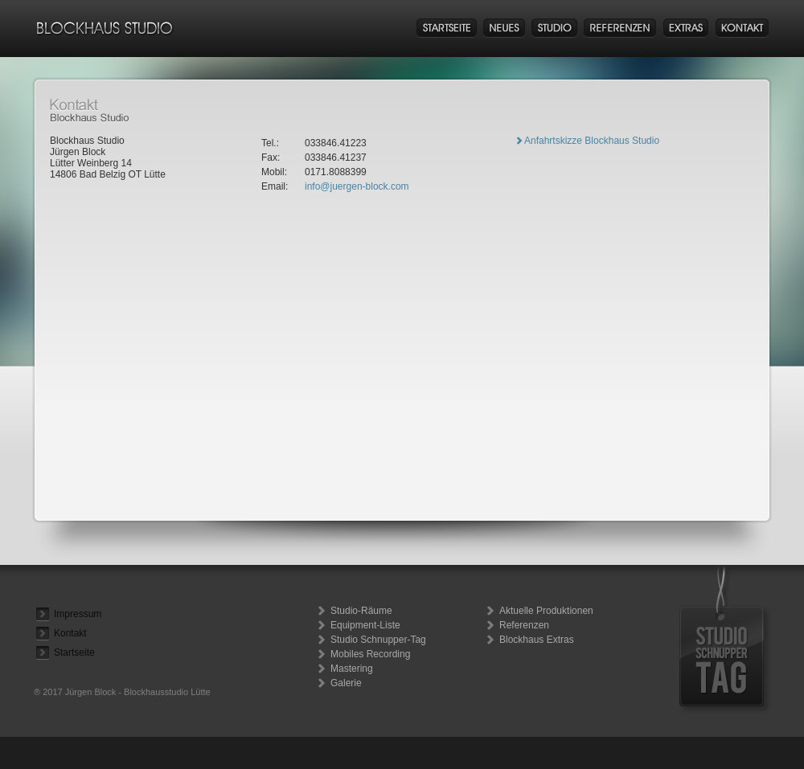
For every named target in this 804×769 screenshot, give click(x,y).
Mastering (351, 668)
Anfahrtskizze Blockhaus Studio (591, 140)
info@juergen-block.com (357, 186)
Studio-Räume (361, 610)
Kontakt (70, 633)
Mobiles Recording (370, 654)
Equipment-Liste (365, 625)
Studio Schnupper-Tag (378, 639)
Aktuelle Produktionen (546, 610)
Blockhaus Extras (536, 639)
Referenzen (524, 625)
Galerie (346, 683)
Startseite (74, 652)
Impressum (77, 614)
